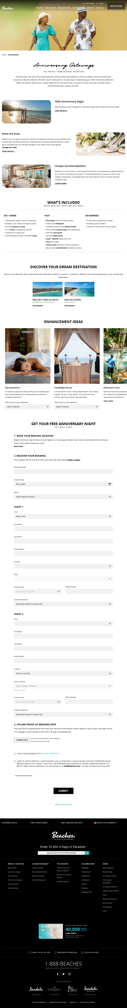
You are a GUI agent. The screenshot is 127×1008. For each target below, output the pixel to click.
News (105, 895)
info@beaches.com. (72, 766)
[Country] (63, 566)
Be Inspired (86, 880)
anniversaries (13, 55)
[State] (63, 578)
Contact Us (73, 1002)
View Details (62, 111)
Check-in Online (37, 868)
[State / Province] (63, 686)
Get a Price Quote (14, 872)
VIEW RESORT (38, 306)
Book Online (12, 868)
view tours (109, 401)
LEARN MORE (71, 933)
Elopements (86, 876)
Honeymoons (86, 872)
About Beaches (108, 868)
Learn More (61, 183)
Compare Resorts (63, 881)
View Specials (12, 876)
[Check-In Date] (63, 484)
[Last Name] (63, 541)
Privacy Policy (107, 903)
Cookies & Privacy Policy (57, 1002)
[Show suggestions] (58, 591)
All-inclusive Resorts (110, 887)
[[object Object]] (63, 496)
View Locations (13, 884)
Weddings (85, 868)
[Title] (63, 516)
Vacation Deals (13, 888)
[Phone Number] (89, 591)
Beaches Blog (107, 872)
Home (4, 55)
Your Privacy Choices (87, 1002)
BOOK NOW (19, 446)
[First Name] (63, 528)
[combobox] (38, 591)
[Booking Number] (63, 471)
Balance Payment (38, 876)
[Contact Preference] (63, 604)
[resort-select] (27, 406)
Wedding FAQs (87, 892)
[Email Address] (63, 553)
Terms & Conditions (39, 1002)
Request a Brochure (110, 899)
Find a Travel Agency (15, 880)
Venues (84, 884)
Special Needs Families (111, 891)
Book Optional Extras (39, 872)
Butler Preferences (39, 880)
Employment (107, 907)
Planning (85, 888)
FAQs (104, 911)
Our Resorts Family (109, 876)
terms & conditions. (50, 753)
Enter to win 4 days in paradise (63, 847)
